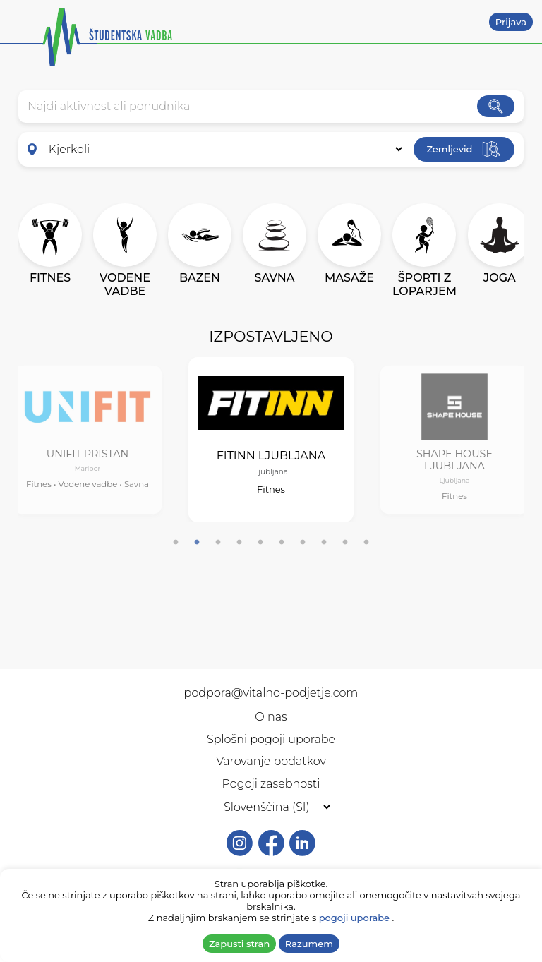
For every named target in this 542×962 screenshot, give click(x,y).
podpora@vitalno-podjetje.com (271, 692)
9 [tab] (345, 543)
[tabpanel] (87, 440)
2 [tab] (197, 543)
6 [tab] (282, 543)
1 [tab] (176, 543)
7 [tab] (303, 543)
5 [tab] (260, 543)
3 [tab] (218, 543)
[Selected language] (271, 807)
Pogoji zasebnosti (271, 783)
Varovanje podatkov (271, 761)
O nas (271, 716)
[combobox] (252, 106)
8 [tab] (324, 543)
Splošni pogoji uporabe (271, 739)
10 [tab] (366, 543)
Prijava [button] (510, 22)
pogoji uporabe (354, 917)
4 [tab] (239, 543)
